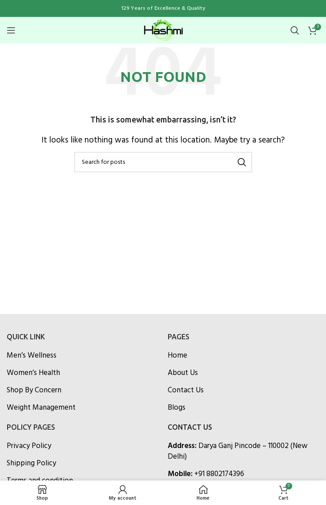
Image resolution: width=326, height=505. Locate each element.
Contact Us (186, 390)
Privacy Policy (29, 446)
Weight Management (41, 408)
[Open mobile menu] (11, 30)
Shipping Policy (31, 463)
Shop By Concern (34, 390)
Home (177, 355)
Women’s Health (33, 373)
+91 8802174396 (219, 474)
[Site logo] (163, 30)
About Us (183, 373)
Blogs (176, 408)
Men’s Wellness (31, 355)
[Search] (295, 30)
